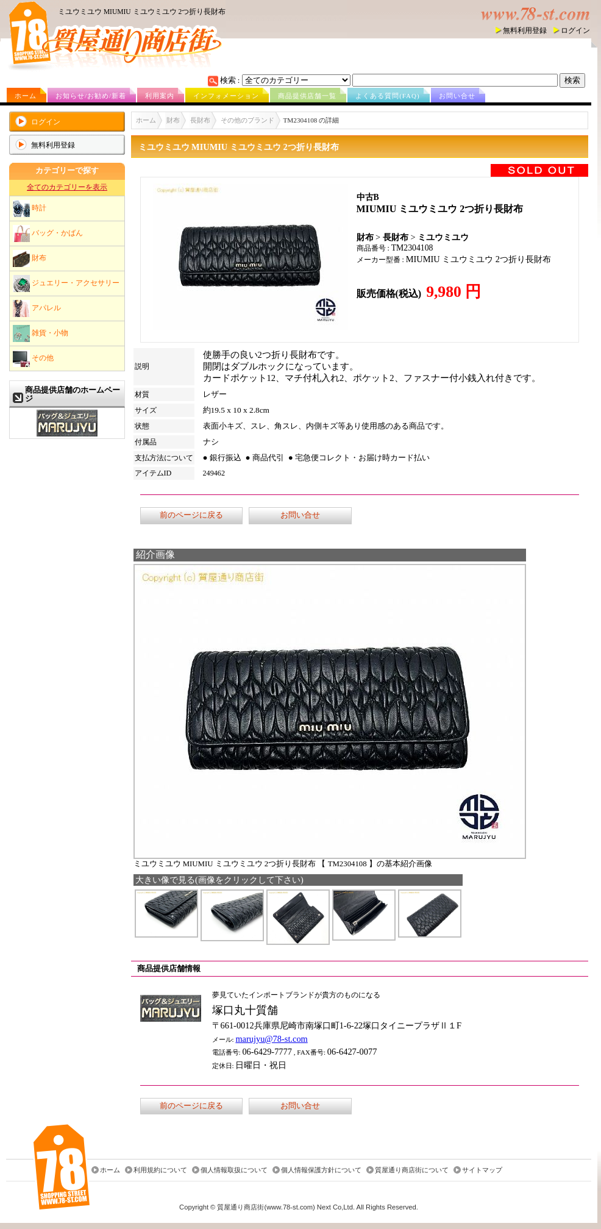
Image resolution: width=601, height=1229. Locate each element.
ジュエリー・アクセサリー (66, 283)
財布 (29, 258)
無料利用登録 (525, 30)
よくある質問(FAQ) (387, 95)
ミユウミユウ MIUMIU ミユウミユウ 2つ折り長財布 (142, 11)
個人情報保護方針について (321, 1170)
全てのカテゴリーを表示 (67, 187)
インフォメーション (226, 95)
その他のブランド (247, 120)
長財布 (200, 120)
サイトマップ (482, 1170)
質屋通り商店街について (412, 1170)
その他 (33, 358)
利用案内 (159, 95)
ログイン (575, 30)
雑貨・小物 (40, 333)
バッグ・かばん (48, 233)
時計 (29, 208)
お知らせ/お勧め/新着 (90, 95)
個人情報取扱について (234, 1170)
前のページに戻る (191, 515)
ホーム (26, 95)
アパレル (37, 308)
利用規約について (160, 1170)
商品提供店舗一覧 (307, 95)
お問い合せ (457, 95)
